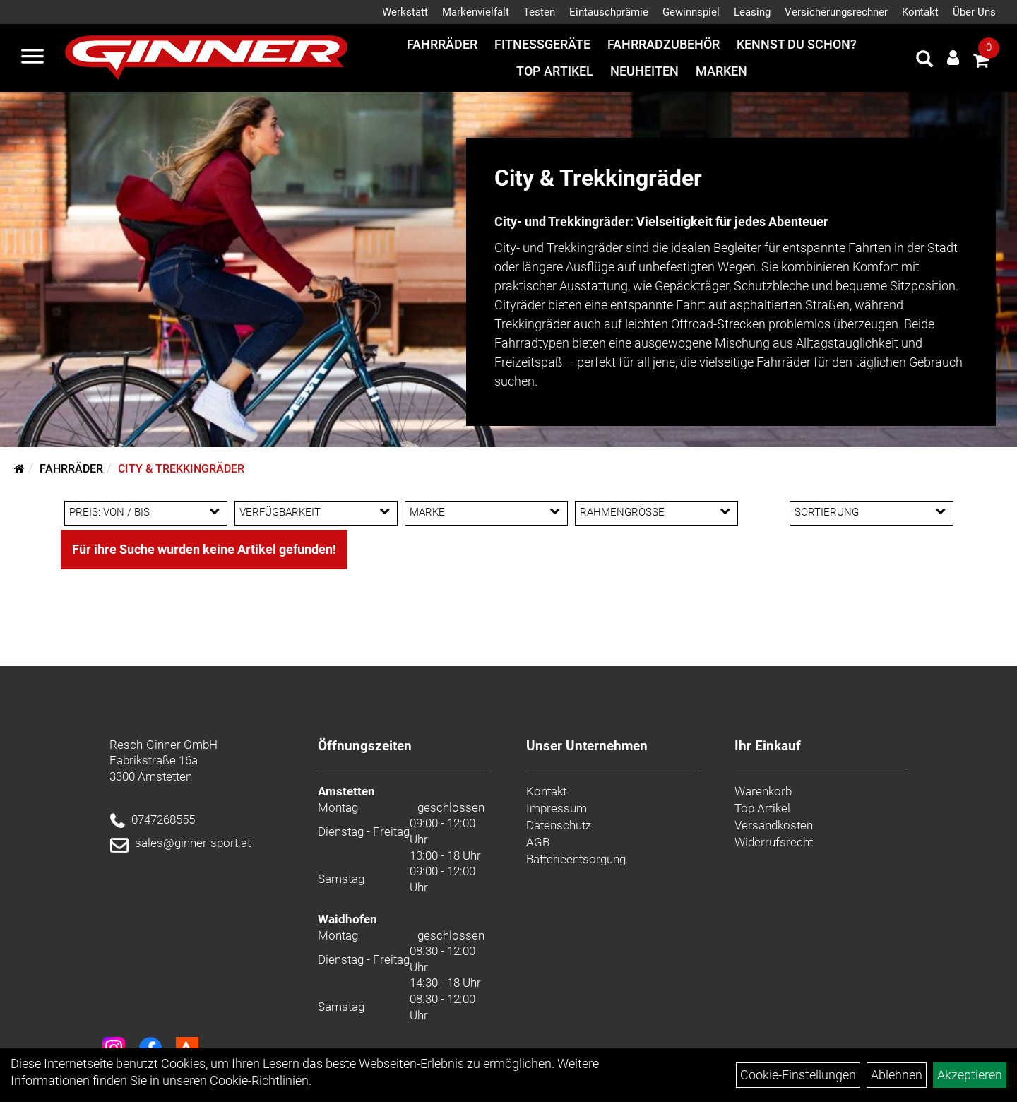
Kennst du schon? (797, 44)
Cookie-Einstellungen (798, 1074)
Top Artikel (554, 71)
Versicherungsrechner (836, 12)
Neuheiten (644, 71)
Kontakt (920, 12)
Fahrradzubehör (663, 44)
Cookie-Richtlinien (259, 1080)
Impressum (556, 808)
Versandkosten (773, 825)
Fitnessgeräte (542, 44)
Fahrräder (442, 44)
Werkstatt (405, 12)
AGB (537, 842)
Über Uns (974, 12)
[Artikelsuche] (924, 61)
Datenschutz (558, 825)
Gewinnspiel (691, 12)
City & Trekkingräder (181, 468)
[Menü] (32, 57)
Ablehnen (896, 1074)
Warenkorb (763, 791)
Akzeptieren (969, 1074)
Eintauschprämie (608, 12)
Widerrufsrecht (773, 842)
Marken (721, 71)
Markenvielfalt (475, 12)
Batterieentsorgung (576, 859)
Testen (539, 12)
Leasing (752, 12)
